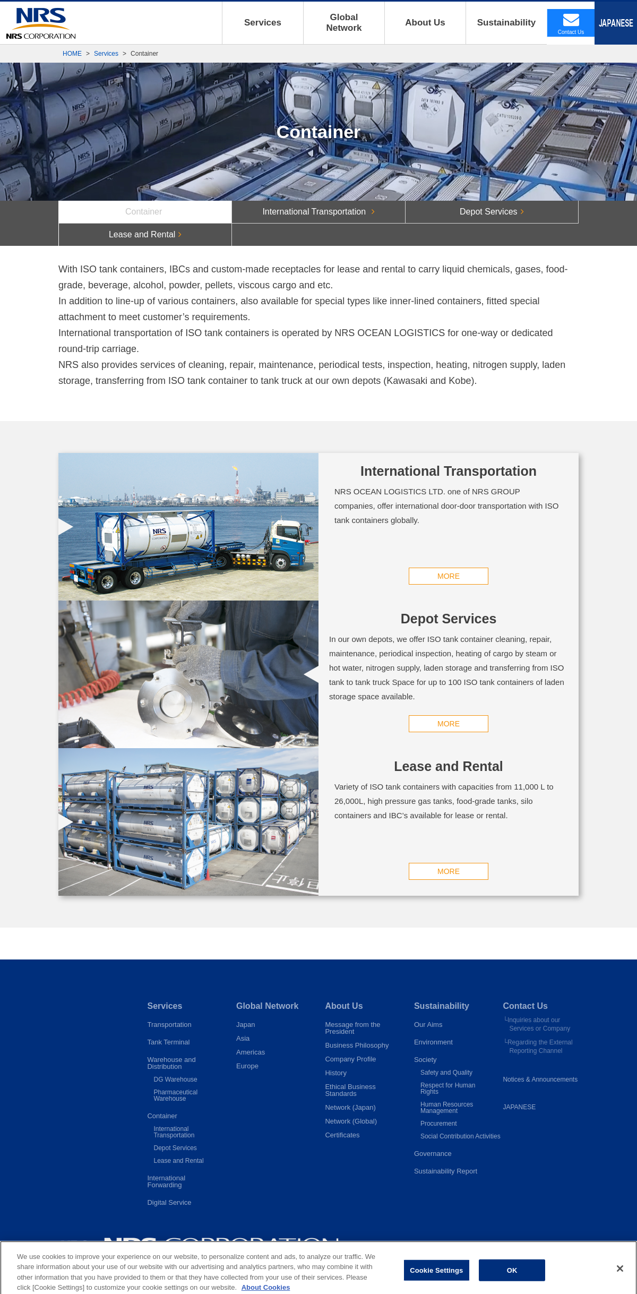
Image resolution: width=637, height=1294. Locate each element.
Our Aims (428, 1025)
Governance (433, 1154)
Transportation (169, 1025)
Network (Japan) (350, 1107)
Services (262, 23)
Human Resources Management (446, 1108)
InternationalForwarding (166, 1181)
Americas (250, 1052)
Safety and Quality (446, 1072)
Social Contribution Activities (460, 1136)
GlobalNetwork (343, 22)
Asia (242, 1038)
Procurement (438, 1123)
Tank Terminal (168, 1042)
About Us (425, 23)
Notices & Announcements (540, 1079)
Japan (245, 1025)
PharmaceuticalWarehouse (175, 1095)
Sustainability (506, 23)
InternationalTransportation (173, 1132)
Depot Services (174, 1148)
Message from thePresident (352, 1028)
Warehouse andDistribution (171, 1063)
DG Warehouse (175, 1079)
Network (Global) (351, 1121)
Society (425, 1060)
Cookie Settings (436, 1278)
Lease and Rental (178, 1160)
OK (512, 1278)
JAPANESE (519, 1107)
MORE (188, 576)
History (335, 1073)
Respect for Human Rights (447, 1088)
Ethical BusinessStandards (350, 1090)
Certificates (342, 1135)
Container (162, 1116)
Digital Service (169, 1202)
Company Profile (350, 1059)
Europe (247, 1066)
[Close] (620, 1276)
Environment (433, 1042)
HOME (72, 53)
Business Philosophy (357, 1045)
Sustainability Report (445, 1171)
